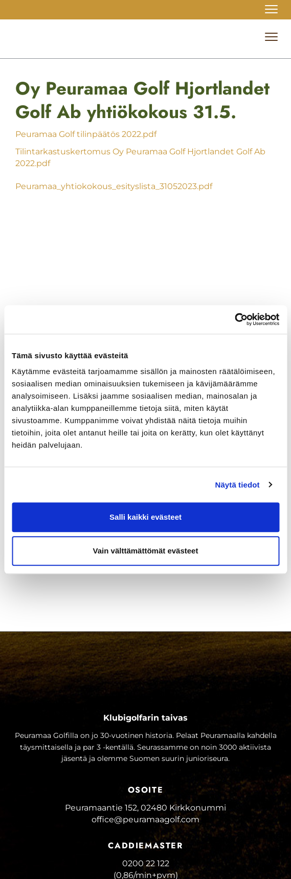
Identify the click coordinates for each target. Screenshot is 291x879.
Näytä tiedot (237, 484)
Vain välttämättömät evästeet (145, 550)
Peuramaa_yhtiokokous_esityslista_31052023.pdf (113, 186)
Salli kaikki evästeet (145, 517)
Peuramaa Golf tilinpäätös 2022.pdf (85, 134)
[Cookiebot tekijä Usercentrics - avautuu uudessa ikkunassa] (234, 319)
